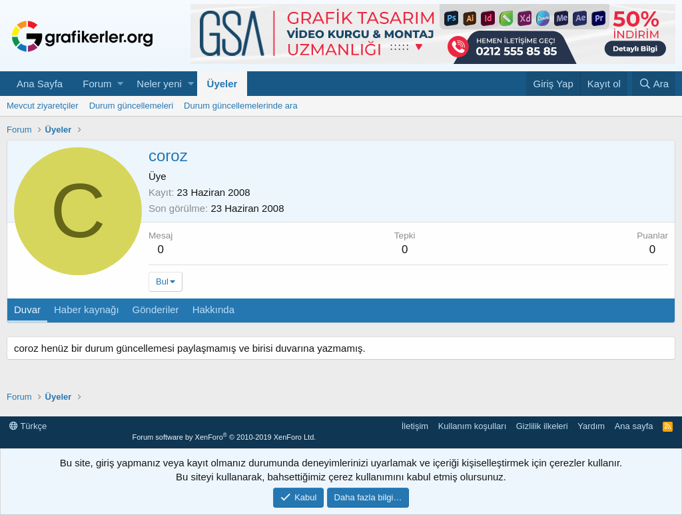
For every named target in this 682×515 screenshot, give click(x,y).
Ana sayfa (634, 426)
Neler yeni (159, 83)
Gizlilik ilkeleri (542, 426)
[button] (120, 83)
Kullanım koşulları (472, 426)
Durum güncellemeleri (131, 106)
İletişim (415, 426)
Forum (97, 83)
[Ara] (653, 83)
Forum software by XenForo (224, 437)
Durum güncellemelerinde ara (241, 106)
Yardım (591, 426)
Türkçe (28, 426)
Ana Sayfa (40, 83)
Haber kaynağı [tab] (86, 309)
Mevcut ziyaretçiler (43, 106)
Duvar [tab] (27, 309)
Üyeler (222, 83)
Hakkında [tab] (213, 309)
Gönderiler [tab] (156, 309)
